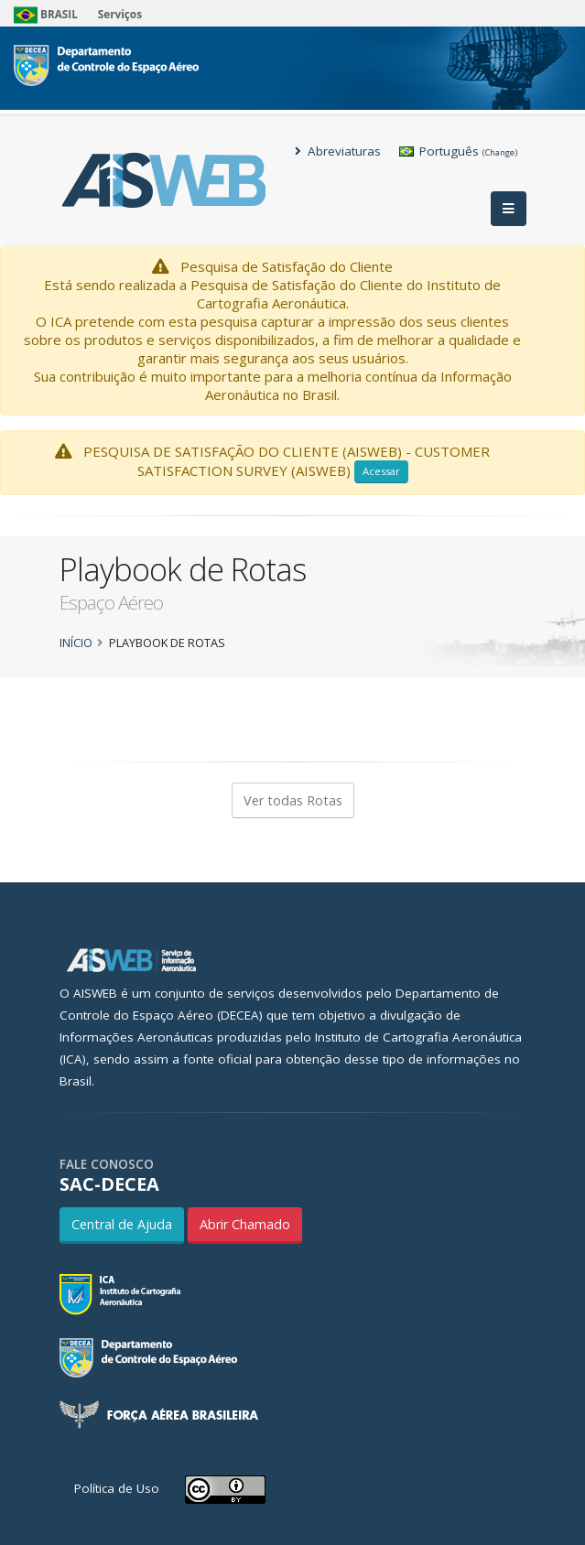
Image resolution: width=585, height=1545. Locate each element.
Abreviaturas (338, 151)
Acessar (381, 471)
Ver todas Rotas (293, 800)
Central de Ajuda (121, 1224)
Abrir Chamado (245, 1224)
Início (76, 642)
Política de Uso (116, 1488)
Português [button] (458, 151)
